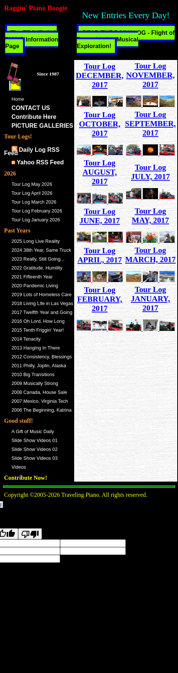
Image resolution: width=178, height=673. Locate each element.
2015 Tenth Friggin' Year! (37, 330)
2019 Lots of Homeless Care (41, 294)
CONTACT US (30, 108)
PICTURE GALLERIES (42, 126)
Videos (18, 467)
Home (17, 99)
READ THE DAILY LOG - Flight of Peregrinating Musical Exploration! (126, 39)
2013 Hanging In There (35, 348)
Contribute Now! (25, 478)
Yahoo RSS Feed (40, 162)
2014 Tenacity (26, 339)
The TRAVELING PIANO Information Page (31, 39)
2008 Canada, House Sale (39, 392)
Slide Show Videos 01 (34, 440)
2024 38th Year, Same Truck (41, 250)
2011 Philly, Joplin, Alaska (38, 365)
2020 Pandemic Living (34, 285)
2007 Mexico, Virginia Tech (39, 401)
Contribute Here (33, 117)
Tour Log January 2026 (35, 219)
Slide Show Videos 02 (34, 449)
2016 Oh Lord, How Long (38, 321)
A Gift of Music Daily (32, 431)
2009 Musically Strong (34, 383)
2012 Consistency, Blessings (41, 356)
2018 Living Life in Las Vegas (42, 303)
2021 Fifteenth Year (32, 276)
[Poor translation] (30, 533)
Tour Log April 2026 (31, 193)
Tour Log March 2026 (33, 202)
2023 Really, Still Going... (38, 259)
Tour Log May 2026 (31, 184)
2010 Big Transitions (33, 374)
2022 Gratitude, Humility (36, 268)
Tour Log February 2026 (36, 211)
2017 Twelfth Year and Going (41, 312)
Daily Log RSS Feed (31, 151)
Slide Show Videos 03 (34, 458)
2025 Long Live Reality (35, 241)
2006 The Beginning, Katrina (41, 410)
